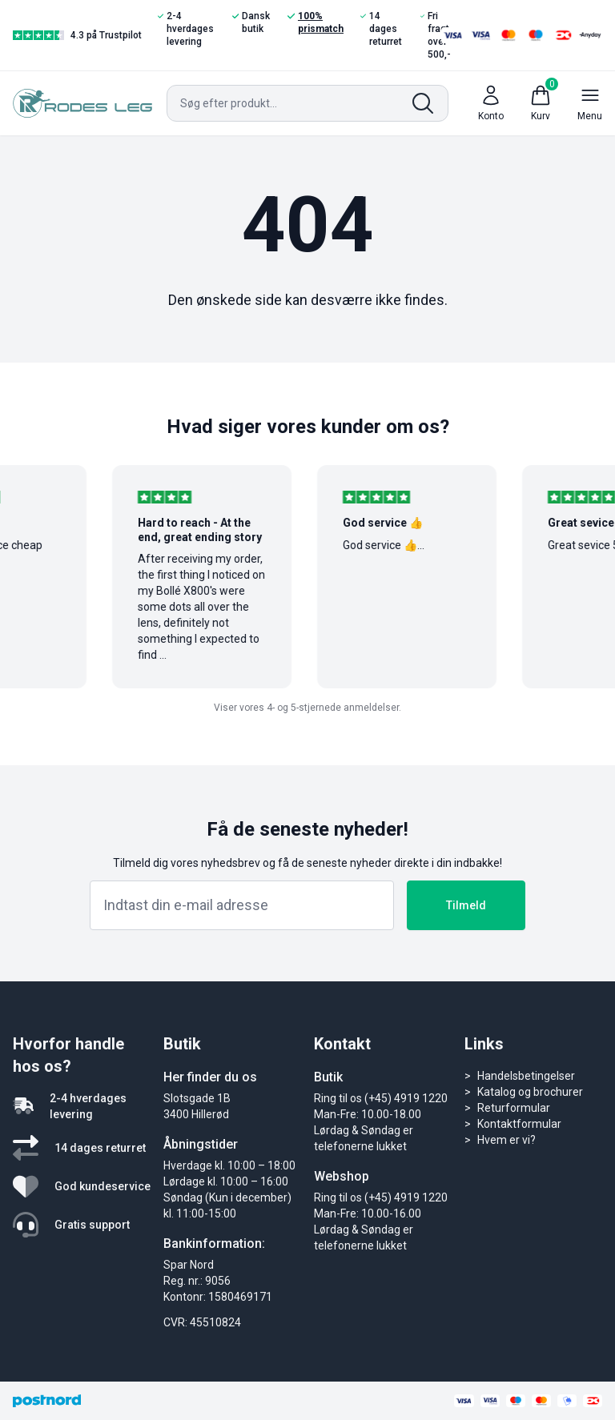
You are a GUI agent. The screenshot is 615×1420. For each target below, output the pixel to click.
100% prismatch (315, 22)
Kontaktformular (519, 1123)
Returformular (513, 1107)
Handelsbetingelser (526, 1075)
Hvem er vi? (506, 1139)
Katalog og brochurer (530, 1091)
